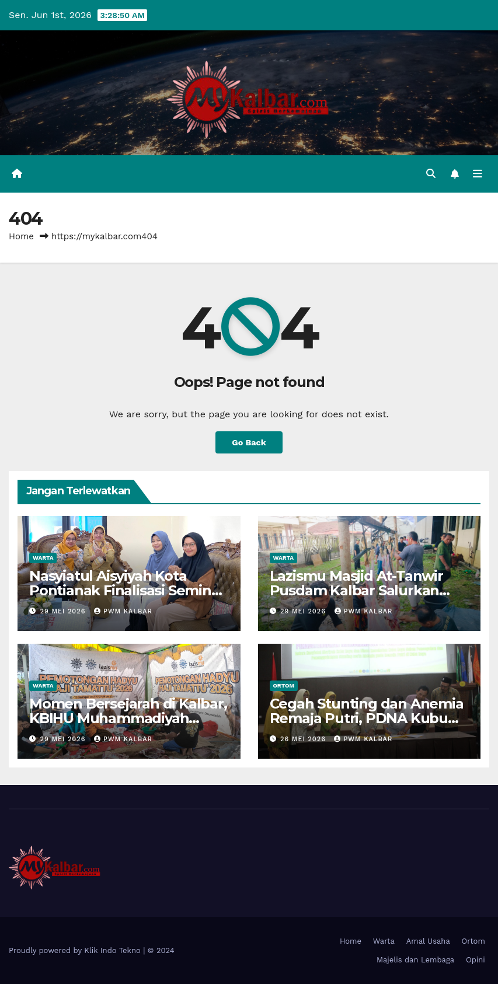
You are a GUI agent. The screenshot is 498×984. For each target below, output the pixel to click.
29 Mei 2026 (64, 611)
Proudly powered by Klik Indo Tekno (76, 950)
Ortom (284, 685)
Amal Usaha (428, 941)
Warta (43, 557)
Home (21, 236)
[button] (431, 173)
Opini (475, 959)
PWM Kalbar (123, 611)
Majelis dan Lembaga (415, 959)
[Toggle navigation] (477, 174)
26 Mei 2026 (304, 739)
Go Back (249, 442)
